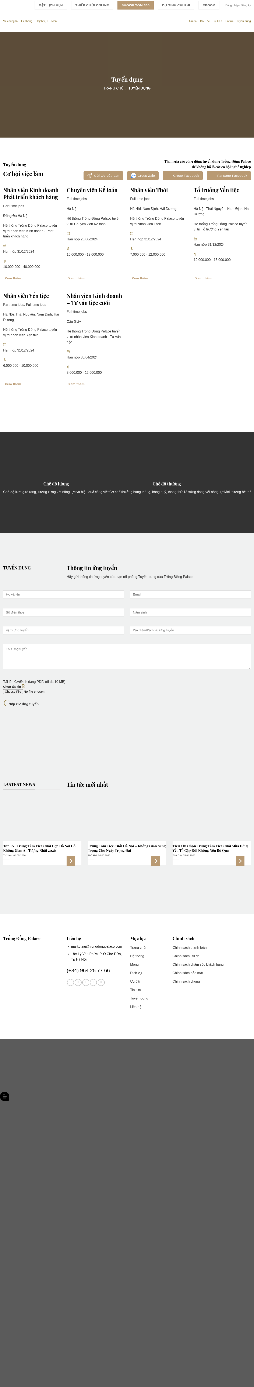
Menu (55, 21)
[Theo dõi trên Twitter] (93, 982)
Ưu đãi (193, 21)
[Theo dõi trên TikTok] (85, 982)
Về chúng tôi (10, 21)
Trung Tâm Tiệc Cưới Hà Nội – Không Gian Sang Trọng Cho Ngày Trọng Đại (127, 848)
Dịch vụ (43, 21)
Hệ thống (27, 21)
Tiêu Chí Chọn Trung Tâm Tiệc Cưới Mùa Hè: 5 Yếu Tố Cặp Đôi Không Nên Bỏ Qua (210, 848)
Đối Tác (205, 21)
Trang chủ (113, 88)
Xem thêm (71, 861)
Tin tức (229, 21)
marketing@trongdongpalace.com (96, 946)
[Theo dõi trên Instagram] (78, 982)
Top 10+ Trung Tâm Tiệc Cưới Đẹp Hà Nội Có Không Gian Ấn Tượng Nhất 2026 (39, 848)
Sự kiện (217, 21)
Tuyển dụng (243, 21)
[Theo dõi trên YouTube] (101, 982)
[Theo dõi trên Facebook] (70, 982)
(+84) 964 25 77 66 (88, 970)
